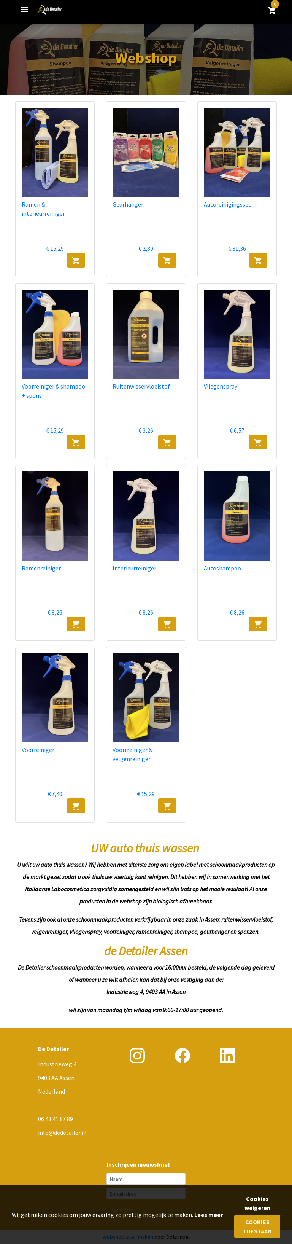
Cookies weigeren (257, 1203)
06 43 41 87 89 (55, 1119)
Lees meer (208, 1215)
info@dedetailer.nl (62, 1132)
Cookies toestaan (257, 1226)
